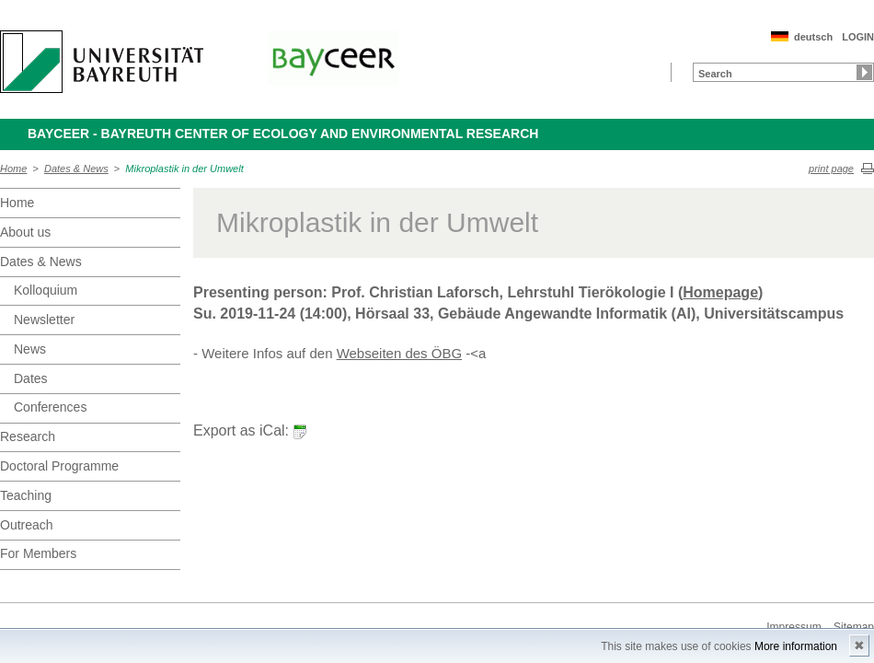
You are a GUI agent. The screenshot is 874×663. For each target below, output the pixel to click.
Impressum (793, 627)
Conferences (50, 407)
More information (795, 646)
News (30, 349)
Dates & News (76, 168)
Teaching (26, 495)
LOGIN (858, 36)
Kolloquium (45, 290)
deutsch (813, 36)
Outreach (26, 525)
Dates (31, 378)
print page (831, 168)
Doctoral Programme (59, 466)
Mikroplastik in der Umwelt (184, 168)
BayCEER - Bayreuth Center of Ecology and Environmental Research (283, 133)
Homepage (720, 292)
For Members (38, 553)
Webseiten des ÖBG (399, 353)
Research (27, 436)
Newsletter (44, 319)
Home (13, 168)
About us (25, 232)
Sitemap (854, 627)
